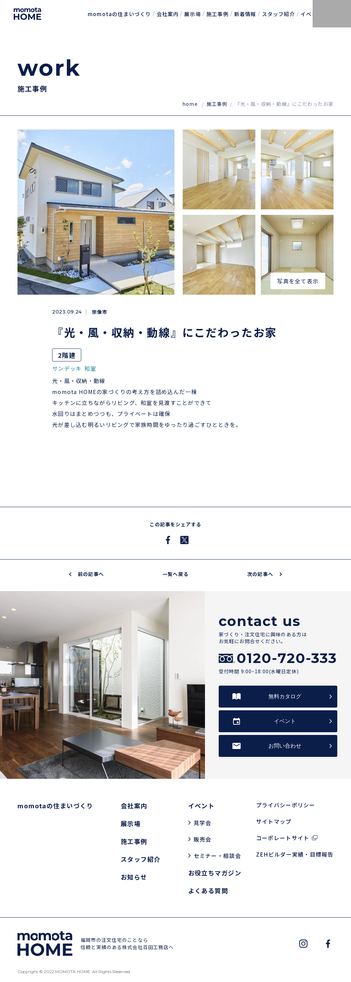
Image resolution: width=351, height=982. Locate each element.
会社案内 (168, 13)
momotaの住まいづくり (119, 13)
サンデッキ (67, 368)
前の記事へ (87, 573)
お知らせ (134, 876)
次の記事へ (264, 573)
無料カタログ (284, 696)
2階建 (66, 355)
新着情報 (245, 13)
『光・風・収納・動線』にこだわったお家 (284, 103)
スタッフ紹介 (278, 13)
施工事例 (217, 13)
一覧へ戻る (175, 573)
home (190, 103)
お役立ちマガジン (215, 872)
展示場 (192, 13)
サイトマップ (274, 821)
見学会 (202, 823)
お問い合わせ (284, 746)
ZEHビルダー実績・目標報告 (295, 854)
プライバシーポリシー (285, 805)
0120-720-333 (287, 658)
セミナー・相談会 (217, 855)
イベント (312, 13)
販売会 (202, 839)
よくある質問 (208, 890)
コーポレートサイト (283, 838)
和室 (90, 368)
